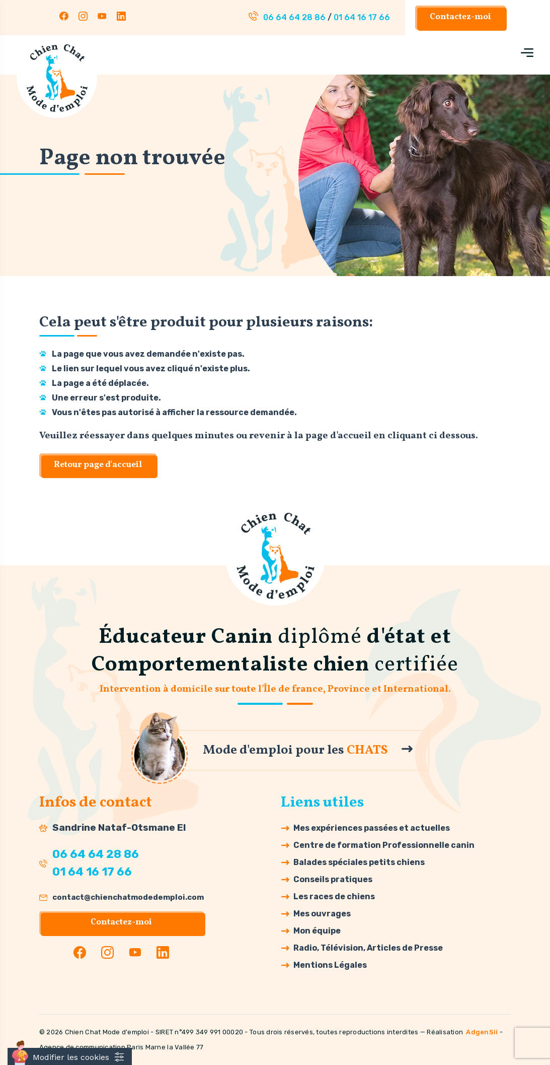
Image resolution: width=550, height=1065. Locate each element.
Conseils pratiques (332, 879)
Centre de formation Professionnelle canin (384, 845)
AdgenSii (482, 1032)
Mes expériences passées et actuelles (371, 828)
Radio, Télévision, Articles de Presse (368, 948)
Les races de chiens (334, 896)
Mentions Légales (330, 965)
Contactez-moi (460, 17)
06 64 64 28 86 (294, 17)
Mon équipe (317, 931)
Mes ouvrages (322, 913)
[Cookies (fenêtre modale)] (70, 1056)
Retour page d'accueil (98, 465)
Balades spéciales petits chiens (359, 862)
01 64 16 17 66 (362, 17)
